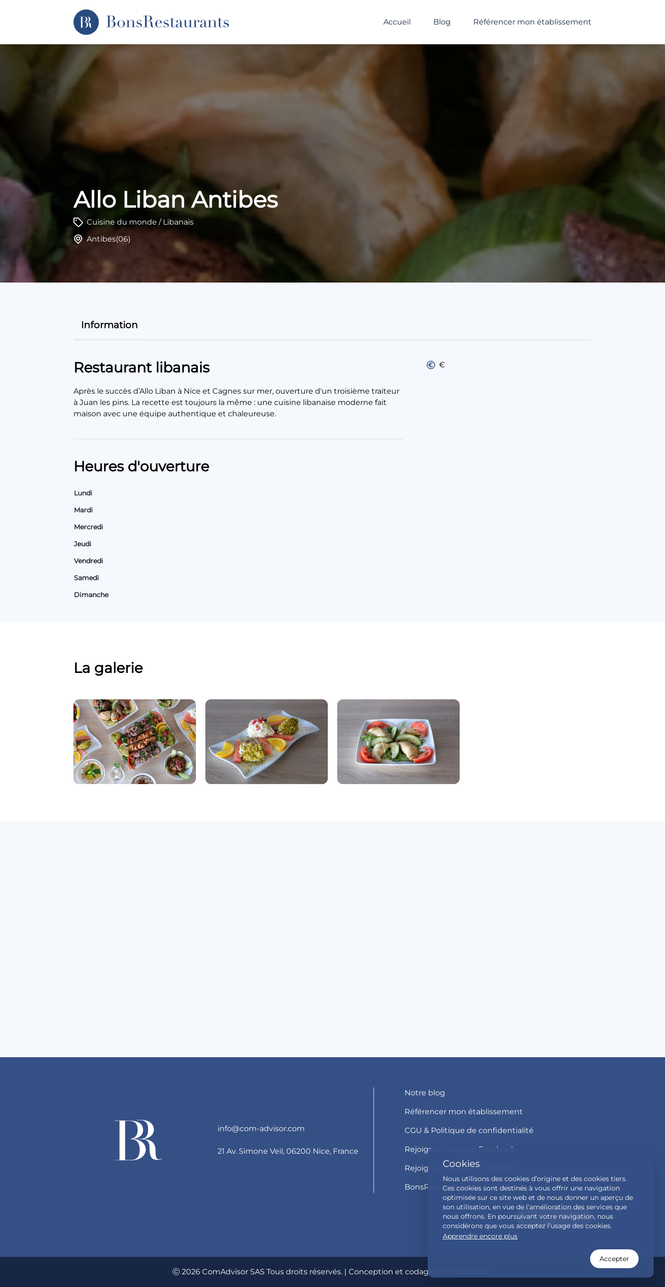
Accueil (397, 21)
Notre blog (425, 1092)
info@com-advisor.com (261, 1128)
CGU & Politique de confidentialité (469, 1130)
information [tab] (109, 325)
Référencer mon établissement (532, 21)
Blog (442, 21)
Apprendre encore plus (480, 1236)
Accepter (614, 1259)
